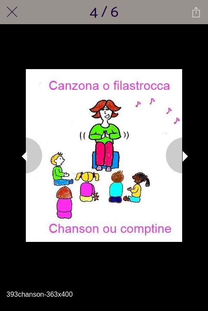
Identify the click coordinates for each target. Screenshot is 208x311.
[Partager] (196, 12)
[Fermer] (12, 12)
